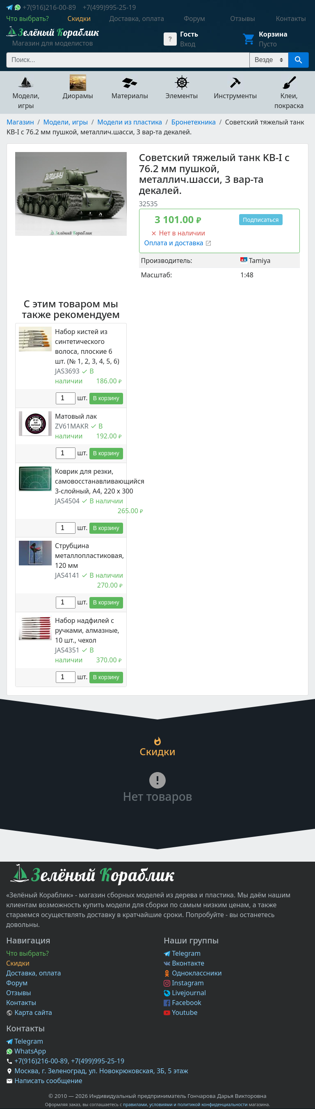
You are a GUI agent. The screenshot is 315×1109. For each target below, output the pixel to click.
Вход (187, 43)
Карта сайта (29, 1012)
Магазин (20, 122)
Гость (189, 34)
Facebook (182, 1002)
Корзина (273, 34)
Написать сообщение (48, 1080)
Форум (16, 982)
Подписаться (261, 220)
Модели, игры (65, 122)
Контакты (21, 1002)
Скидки (18, 963)
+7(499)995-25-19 (109, 7)
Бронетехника (193, 122)
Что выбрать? (27, 953)
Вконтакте (184, 963)
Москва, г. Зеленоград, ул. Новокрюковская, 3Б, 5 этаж (101, 1070)
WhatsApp (26, 1051)
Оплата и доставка (178, 242)
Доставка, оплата (33, 973)
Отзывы (18, 992)
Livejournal (185, 992)
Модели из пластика (129, 122)
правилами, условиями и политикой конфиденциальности (185, 1104)
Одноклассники (193, 973)
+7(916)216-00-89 (49, 7)
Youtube (181, 1012)
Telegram (182, 953)
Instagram (184, 982)
